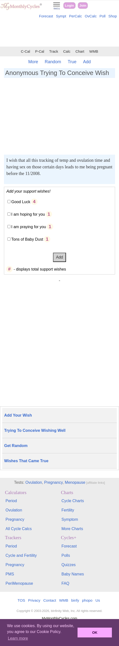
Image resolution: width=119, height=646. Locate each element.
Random (53, 61)
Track (53, 51)
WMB (93, 51)
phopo (87, 600)
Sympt (61, 16)
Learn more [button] (18, 638)
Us (97, 600)
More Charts (72, 529)
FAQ (65, 583)
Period (11, 501)
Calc (66, 51)
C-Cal (25, 51)
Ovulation (33, 482)
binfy (75, 600)
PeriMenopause (19, 583)
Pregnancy (53, 482)
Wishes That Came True (26, 461)
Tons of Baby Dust (27, 239)
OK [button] (94, 632)
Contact (49, 600)
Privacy (34, 600)
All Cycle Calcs (19, 529)
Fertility (67, 510)
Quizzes (68, 565)
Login (69, 5)
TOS (21, 600)
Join (82, 5)
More (33, 61)
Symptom (69, 519)
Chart (79, 51)
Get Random (15, 446)
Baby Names (72, 574)
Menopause (75, 482)
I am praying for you (28, 227)
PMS (10, 574)
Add (87, 61)
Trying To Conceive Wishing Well (35, 430)
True (72, 61)
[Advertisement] (59, 33)
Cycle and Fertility (21, 555)
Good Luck (20, 202)
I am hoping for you (28, 214)
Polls (65, 555)
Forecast (46, 16)
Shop (112, 16)
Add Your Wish (18, 415)
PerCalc (75, 16)
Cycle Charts (72, 501)
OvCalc (91, 16)
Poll (103, 16)
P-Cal (39, 51)
